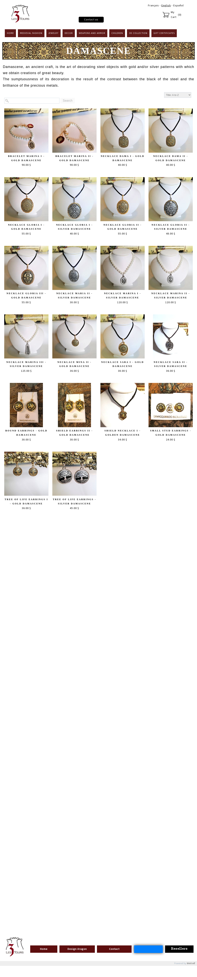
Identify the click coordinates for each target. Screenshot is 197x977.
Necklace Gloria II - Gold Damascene (123, 227)
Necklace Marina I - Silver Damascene (122, 295)
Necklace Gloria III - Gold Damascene (26, 295)
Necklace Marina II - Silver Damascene (170, 295)
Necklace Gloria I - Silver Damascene (74, 227)
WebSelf (191, 963)
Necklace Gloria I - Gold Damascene (26, 227)
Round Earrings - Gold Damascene (26, 432)
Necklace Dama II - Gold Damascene (170, 158)
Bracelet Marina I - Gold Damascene (26, 158)
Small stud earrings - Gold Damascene (170, 432)
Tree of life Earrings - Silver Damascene (74, 501)
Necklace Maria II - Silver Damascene (74, 295)
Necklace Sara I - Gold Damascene (122, 364)
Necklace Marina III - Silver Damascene (26, 364)
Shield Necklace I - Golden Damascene (122, 432)
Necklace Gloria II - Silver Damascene (171, 227)
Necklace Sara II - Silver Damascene (171, 364)
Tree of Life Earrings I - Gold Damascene (26, 501)
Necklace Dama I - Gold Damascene (122, 158)
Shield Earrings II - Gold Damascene (74, 432)
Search (68, 100)
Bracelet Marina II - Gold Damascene (74, 158)
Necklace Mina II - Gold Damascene (74, 364)
